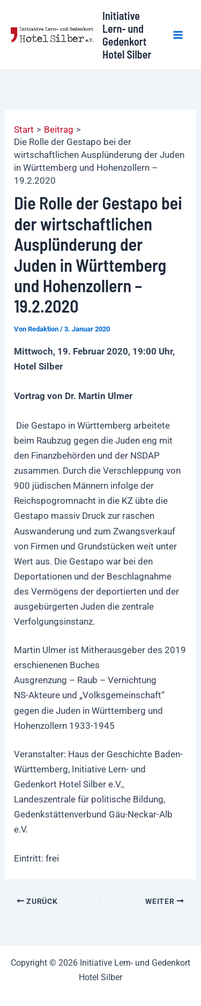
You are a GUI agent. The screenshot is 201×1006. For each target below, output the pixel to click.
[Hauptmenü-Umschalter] (178, 35)
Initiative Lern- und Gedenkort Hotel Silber (126, 35)
